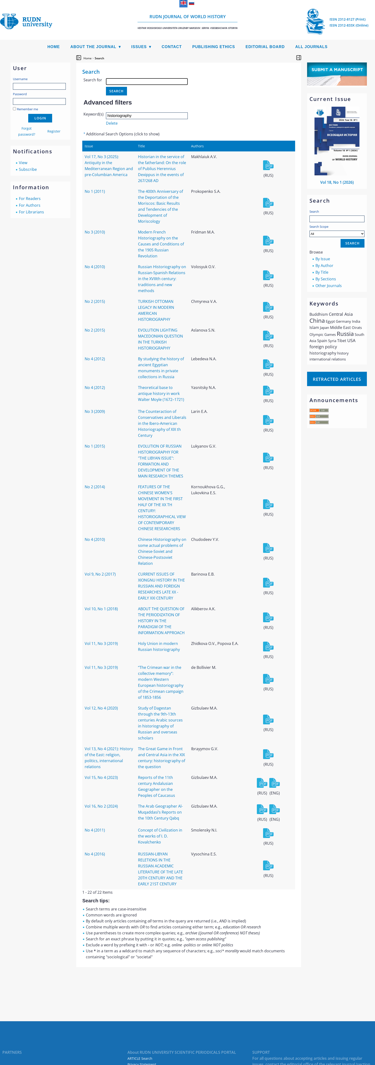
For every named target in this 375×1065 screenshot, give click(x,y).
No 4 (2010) (95, 266)
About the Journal (93, 47)
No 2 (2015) (95, 301)
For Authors (29, 205)
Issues (139, 47)
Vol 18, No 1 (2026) (337, 182)
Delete (112, 123)
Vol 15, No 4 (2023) (101, 777)
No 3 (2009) (95, 411)
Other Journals (328, 285)
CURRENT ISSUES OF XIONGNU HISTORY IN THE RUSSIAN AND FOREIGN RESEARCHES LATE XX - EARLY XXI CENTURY (161, 586)
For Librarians (31, 212)
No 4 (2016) (95, 854)
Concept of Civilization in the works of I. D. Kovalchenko (160, 836)
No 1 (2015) (95, 446)
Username (20, 79)
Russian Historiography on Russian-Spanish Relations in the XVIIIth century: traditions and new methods (162, 278)
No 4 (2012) (95, 358)
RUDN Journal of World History (187, 22)
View (23, 162)
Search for (92, 80)
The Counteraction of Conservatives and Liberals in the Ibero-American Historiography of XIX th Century (162, 423)
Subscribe (28, 169)
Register (54, 131)
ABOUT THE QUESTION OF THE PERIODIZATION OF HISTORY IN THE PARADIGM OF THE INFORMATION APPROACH (161, 620)
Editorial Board (265, 47)
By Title (321, 272)
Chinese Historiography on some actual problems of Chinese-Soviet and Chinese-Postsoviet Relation (162, 551)
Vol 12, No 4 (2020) (101, 708)
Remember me (27, 109)
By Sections (325, 279)
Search (314, 211)
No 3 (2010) (95, 232)
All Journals (311, 47)
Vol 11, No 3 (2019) (101, 643)
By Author (324, 265)
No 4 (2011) (95, 830)
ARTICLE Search (139, 1058)
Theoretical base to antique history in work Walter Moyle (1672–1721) (161, 393)
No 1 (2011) (95, 191)
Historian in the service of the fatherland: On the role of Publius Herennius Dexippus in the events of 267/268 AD (162, 168)
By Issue (322, 258)
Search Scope (336, 230)
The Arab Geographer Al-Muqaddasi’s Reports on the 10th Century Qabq (160, 812)
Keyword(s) (93, 114)
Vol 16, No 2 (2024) (101, 806)
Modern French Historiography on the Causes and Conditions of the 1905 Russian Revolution (161, 244)
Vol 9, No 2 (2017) (100, 574)
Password (20, 94)
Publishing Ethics (213, 47)
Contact (172, 47)
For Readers (30, 198)
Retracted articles (337, 379)
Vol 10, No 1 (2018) (101, 608)
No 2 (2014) (95, 486)
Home (53, 47)
